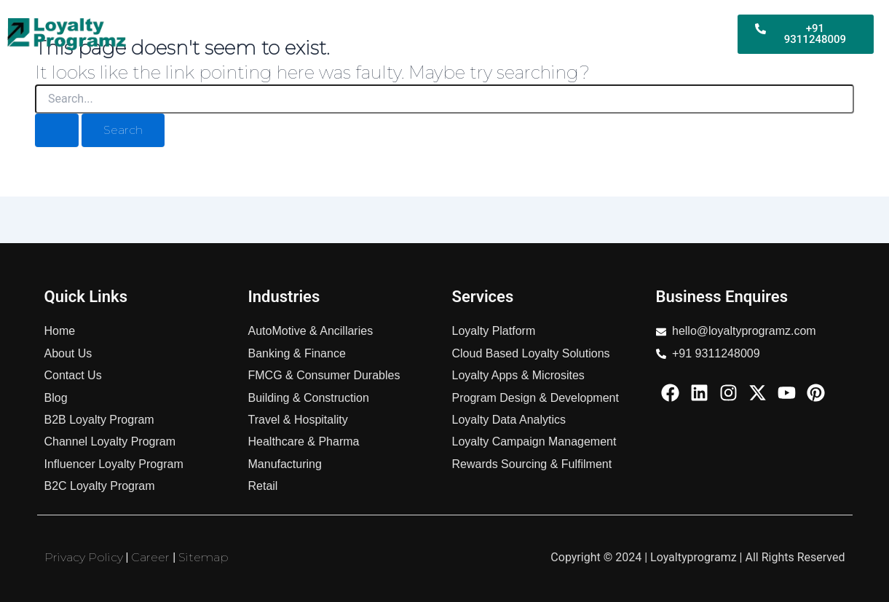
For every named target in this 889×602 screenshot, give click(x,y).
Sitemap (203, 557)
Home (226, 24)
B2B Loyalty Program (316, 24)
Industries (691, 24)
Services (620, 24)
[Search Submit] (57, 130)
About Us (691, 43)
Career (150, 557)
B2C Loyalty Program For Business (485, 24)
